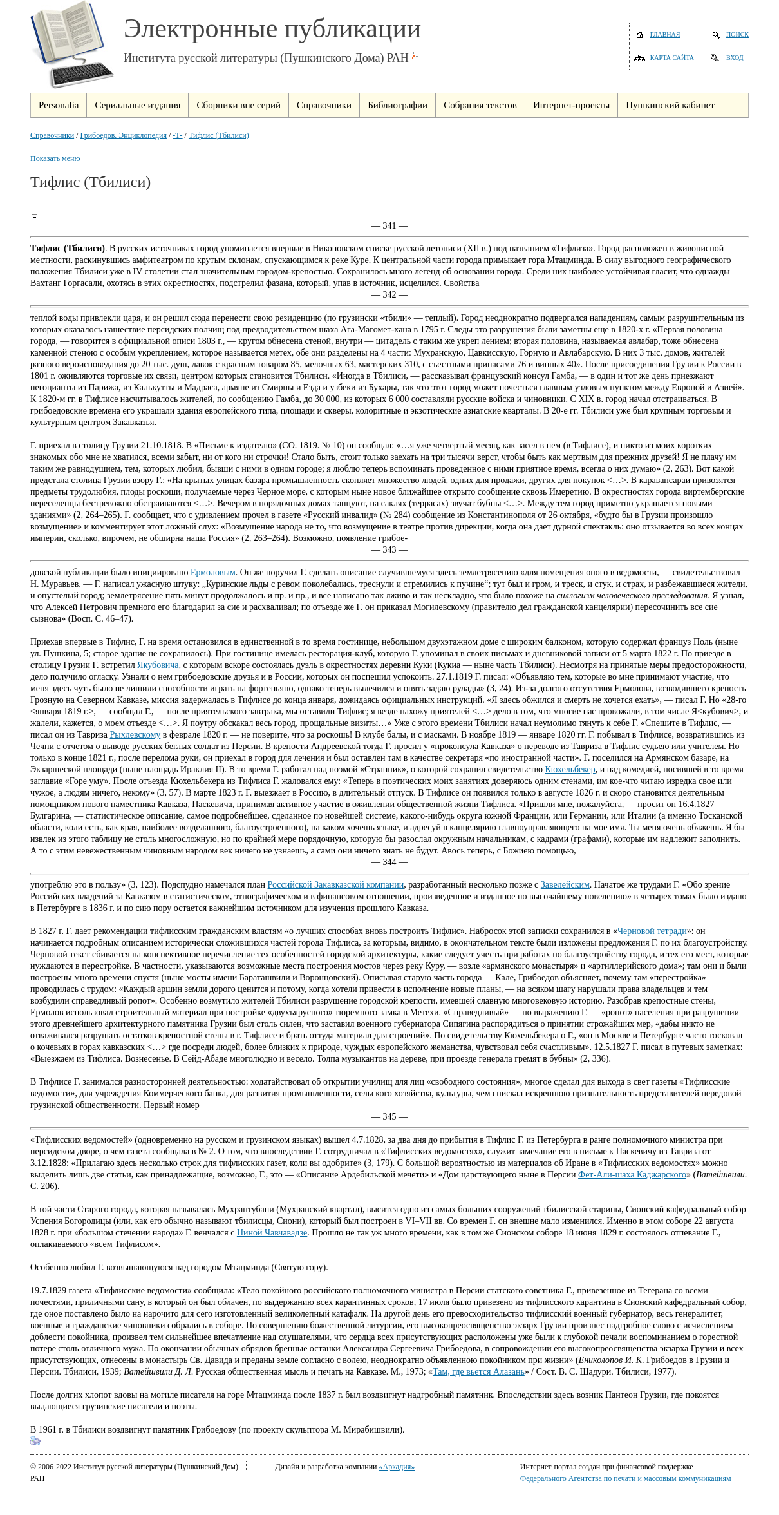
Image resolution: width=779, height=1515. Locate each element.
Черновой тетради (652, 931)
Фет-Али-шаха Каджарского (632, 1174)
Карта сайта (672, 57)
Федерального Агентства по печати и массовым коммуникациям (625, 1478)
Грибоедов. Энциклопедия (123, 135)
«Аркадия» (397, 1466)
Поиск (737, 34)
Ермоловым (213, 572)
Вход (735, 57)
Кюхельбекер (570, 769)
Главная (665, 34)
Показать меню (55, 158)
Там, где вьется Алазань (479, 1372)
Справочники (52, 135)
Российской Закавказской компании (336, 885)
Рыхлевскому (134, 734)
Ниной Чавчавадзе (272, 1232)
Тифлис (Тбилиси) (219, 135)
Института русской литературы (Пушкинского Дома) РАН (266, 58)
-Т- (177, 135)
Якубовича (157, 665)
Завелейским (565, 885)
